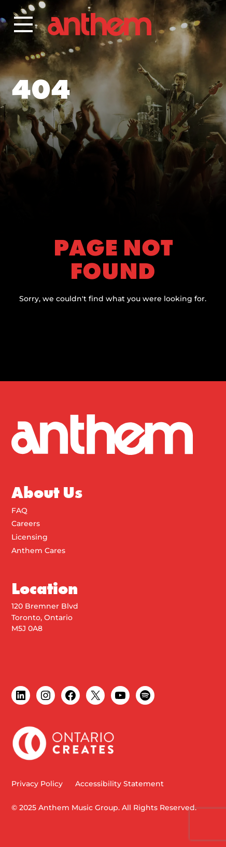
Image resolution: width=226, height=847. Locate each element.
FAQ (19, 510)
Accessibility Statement (119, 783)
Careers (25, 523)
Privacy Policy (37, 783)
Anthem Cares (38, 550)
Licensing (29, 537)
